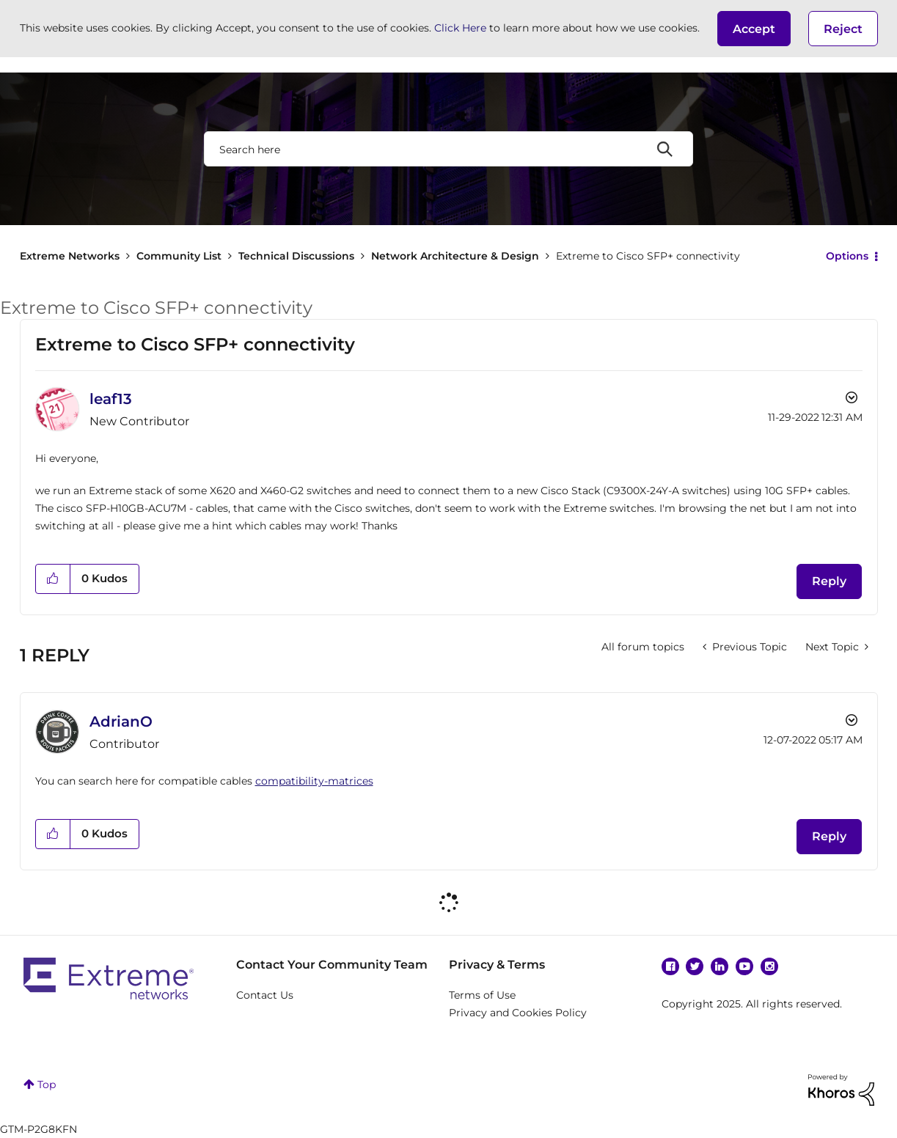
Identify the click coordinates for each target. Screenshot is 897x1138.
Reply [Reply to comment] (829, 836)
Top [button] (46, 1084)
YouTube (744, 966)
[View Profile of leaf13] (110, 399)
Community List (178, 256)
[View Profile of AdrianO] (121, 721)
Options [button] (847, 256)
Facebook (670, 966)
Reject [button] (843, 29)
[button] (754, 28)
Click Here (460, 27)
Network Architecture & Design (455, 256)
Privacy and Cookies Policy (518, 1012)
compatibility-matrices (314, 781)
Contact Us (264, 995)
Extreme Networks (70, 256)
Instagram (769, 966)
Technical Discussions (296, 256)
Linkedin (719, 966)
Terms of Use (482, 995)
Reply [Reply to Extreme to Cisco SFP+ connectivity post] (829, 581)
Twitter (694, 966)
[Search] (449, 148)
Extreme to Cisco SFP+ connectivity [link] (648, 256)
